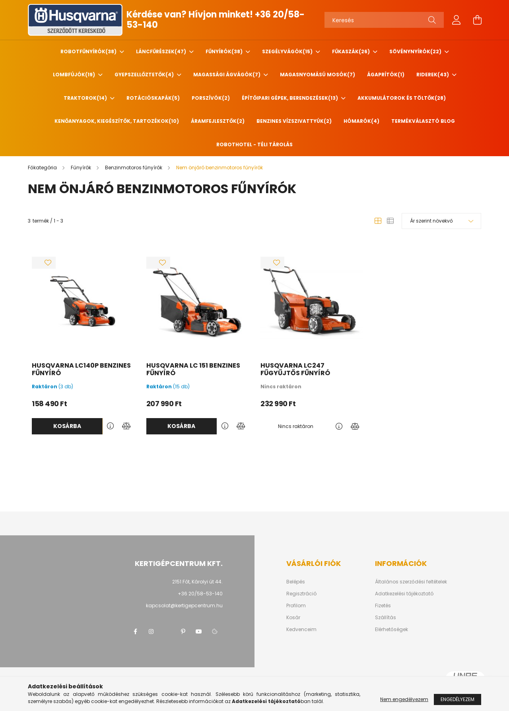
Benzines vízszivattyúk (294, 121)
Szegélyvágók (288, 51)
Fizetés (383, 605)
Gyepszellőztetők (145, 74)
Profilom (296, 605)
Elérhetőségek (391, 629)
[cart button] (477, 20)
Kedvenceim (301, 629)
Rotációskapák (153, 98)
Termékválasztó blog (423, 121)
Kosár (293, 617)
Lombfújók (74, 74)
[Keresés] (384, 20)
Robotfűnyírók (89, 51)
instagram (151, 631)
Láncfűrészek (161, 51)
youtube (199, 631)
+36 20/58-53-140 (200, 593)
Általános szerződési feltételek (411, 582)
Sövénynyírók (416, 51)
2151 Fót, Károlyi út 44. (197, 581)
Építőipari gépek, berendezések (290, 98)
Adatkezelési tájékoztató (404, 594)
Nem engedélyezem (404, 699)
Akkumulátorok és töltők (401, 98)
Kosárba (67, 426)
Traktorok (86, 98)
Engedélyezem (457, 699)
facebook (135, 631)
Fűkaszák (351, 51)
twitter (167, 631)
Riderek (433, 74)
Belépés (295, 582)
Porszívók (211, 98)
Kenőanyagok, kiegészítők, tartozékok (116, 121)
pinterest (183, 631)
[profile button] (456, 20)
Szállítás (385, 617)
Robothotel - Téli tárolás (254, 144)
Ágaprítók (385, 74)
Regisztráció (301, 594)
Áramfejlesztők (218, 121)
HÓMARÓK (361, 121)
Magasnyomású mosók (317, 74)
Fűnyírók (225, 51)
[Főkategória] (43, 167)
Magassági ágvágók (227, 74)
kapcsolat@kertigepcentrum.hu (184, 605)
